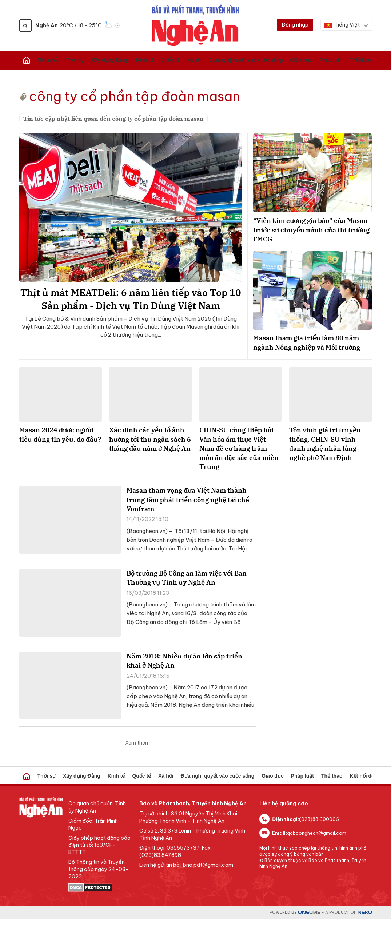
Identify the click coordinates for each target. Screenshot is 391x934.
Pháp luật (232, 60)
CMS (309, 927)
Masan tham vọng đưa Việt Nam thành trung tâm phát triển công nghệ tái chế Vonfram (188, 514)
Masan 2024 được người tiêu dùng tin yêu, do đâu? (60, 449)
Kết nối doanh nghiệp (282, 60)
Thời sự (55, 60)
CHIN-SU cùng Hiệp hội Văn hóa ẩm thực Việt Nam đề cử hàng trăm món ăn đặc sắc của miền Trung (239, 463)
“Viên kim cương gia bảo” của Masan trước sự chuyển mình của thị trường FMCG (312, 231)
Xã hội (135, 60)
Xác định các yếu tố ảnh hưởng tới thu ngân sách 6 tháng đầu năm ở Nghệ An (150, 454)
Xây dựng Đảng (79, 60)
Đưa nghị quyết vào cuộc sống (172, 60)
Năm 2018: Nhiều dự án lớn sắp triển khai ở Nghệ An (184, 676)
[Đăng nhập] (295, 25)
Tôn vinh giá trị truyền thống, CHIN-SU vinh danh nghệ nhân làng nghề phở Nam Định (325, 459)
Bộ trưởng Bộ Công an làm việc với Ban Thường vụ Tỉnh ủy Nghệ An (187, 593)
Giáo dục (212, 60)
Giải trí (365, 60)
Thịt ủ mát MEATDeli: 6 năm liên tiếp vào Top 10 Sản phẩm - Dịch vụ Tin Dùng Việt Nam (130, 308)
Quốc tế (119, 60)
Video (311, 60)
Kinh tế (103, 60)
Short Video (366, 791)
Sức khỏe (327, 60)
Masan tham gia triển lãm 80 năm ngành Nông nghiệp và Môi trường (312, 352)
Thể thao (251, 60)
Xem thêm (137, 758)
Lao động (348, 60)
